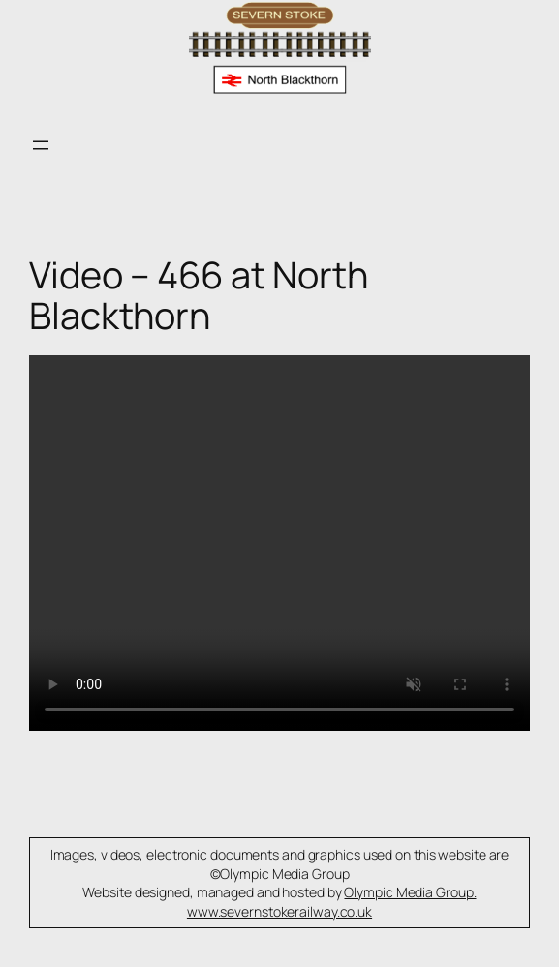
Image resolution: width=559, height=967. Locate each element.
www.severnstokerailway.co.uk (279, 911)
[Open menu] (40, 145)
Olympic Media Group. (410, 892)
